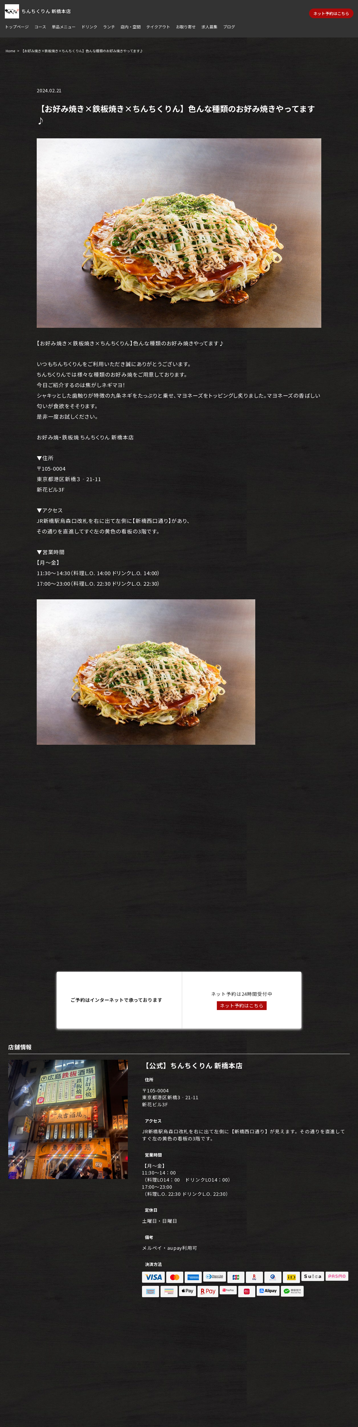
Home (10, 51)
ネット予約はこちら (331, 13)
